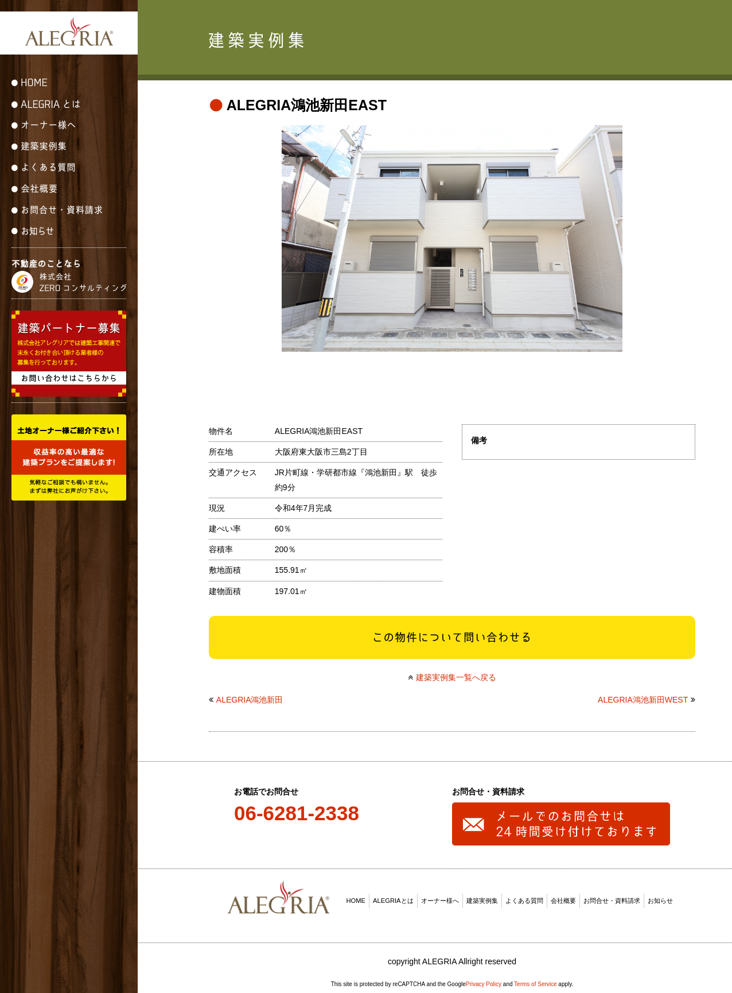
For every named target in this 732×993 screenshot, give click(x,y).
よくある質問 (524, 897)
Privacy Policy (483, 981)
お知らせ (660, 897)
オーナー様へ (440, 897)
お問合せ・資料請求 (611, 897)
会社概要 (563, 897)
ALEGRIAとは (393, 897)
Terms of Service (535, 981)
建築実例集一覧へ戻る (456, 673)
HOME (356, 897)
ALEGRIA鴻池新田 (249, 696)
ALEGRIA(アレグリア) (69, 31)
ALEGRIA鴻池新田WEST (643, 696)
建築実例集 (482, 897)
